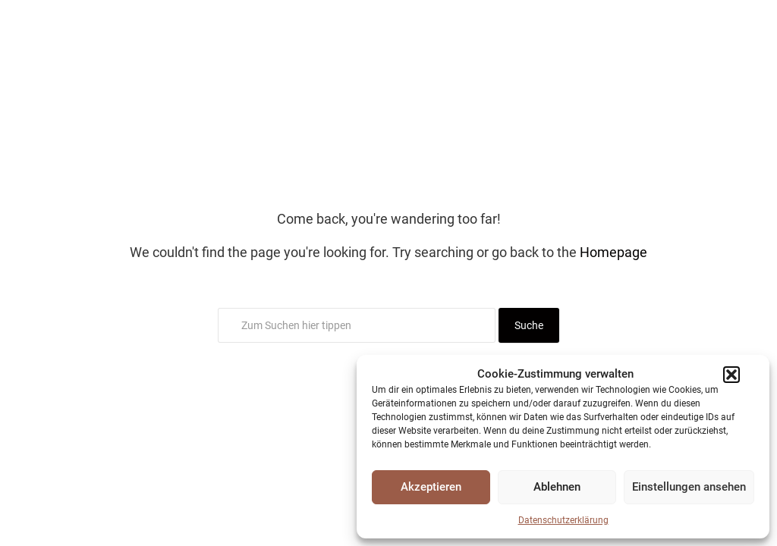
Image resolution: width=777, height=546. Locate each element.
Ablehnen (556, 487)
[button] (731, 374)
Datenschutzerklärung (563, 520)
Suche (528, 325)
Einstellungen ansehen (689, 487)
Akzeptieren (431, 487)
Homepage (613, 252)
